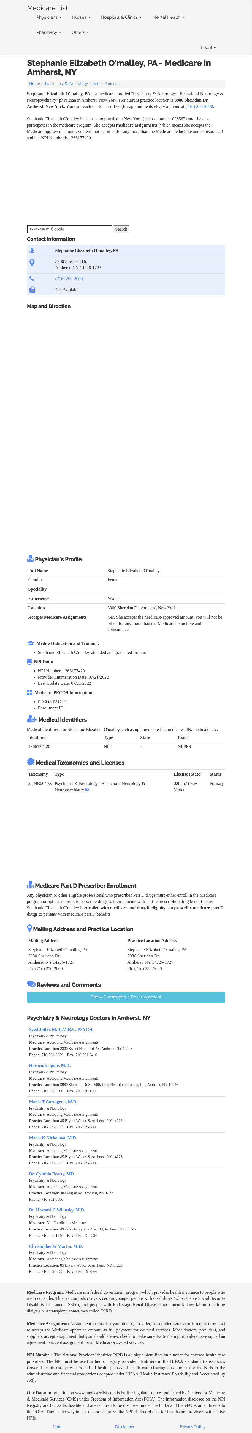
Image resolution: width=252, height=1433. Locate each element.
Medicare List (47, 7)
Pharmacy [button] (48, 32)
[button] (87, 789)
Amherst (112, 83)
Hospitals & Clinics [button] (121, 17)
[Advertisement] (127, 182)
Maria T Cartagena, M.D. (53, 1101)
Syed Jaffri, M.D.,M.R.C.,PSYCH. (61, 1029)
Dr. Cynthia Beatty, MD (51, 1174)
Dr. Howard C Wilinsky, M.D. (57, 1210)
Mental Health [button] (168, 17)
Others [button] (80, 32)
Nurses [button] (81, 17)
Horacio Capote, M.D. (50, 1065)
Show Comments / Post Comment (126, 997)
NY (96, 83)
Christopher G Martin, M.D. (56, 1246)
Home (34, 83)
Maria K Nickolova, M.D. (53, 1138)
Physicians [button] (48, 17)
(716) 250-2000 (199, 106)
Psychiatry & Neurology (66, 83)
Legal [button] (208, 47)
